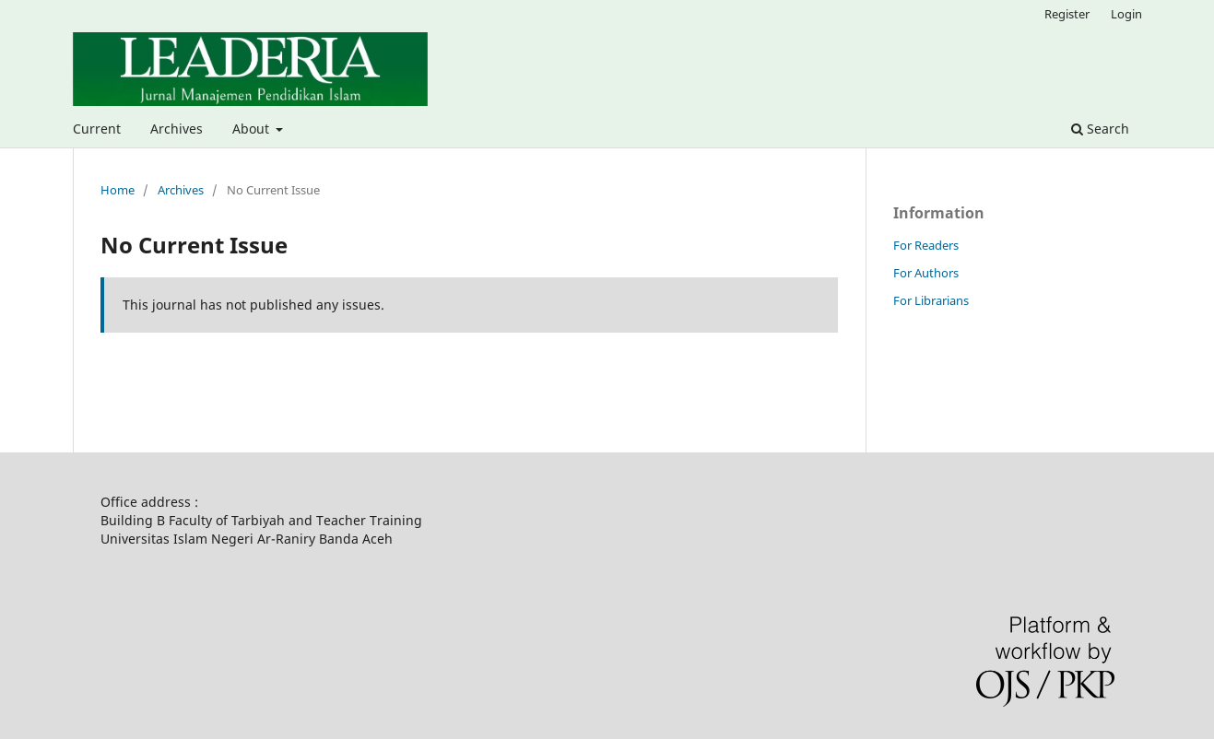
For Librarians (931, 300)
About (252, 128)
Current (97, 128)
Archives (176, 128)
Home (117, 190)
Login (1126, 14)
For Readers (926, 245)
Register (1067, 14)
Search (1100, 128)
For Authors (926, 272)
